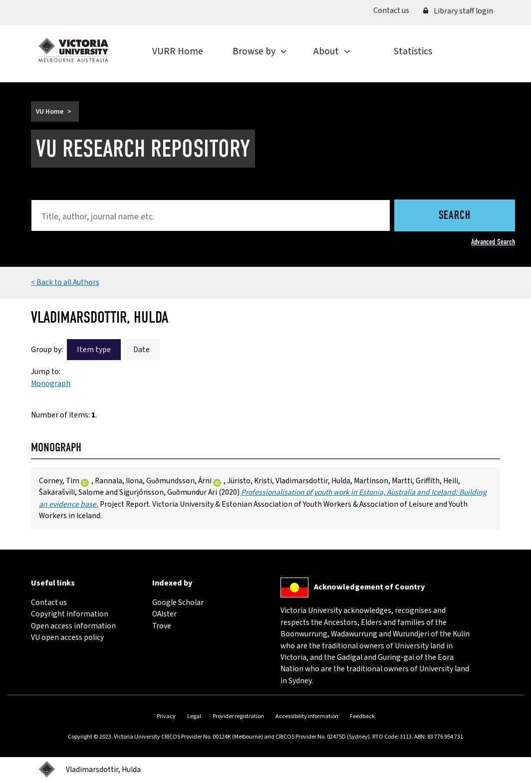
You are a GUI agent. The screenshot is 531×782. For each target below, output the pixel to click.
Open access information (73, 625)
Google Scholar (178, 602)
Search (455, 216)
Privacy (166, 716)
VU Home (49, 111)
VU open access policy (67, 637)
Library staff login (458, 10)
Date (141, 349)
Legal (194, 716)
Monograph (50, 383)
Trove (161, 625)
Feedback (362, 716)
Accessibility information (306, 716)
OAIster (164, 613)
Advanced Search (493, 241)
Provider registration (238, 716)
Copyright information (69, 613)
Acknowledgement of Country (369, 587)
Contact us (394, 10)
